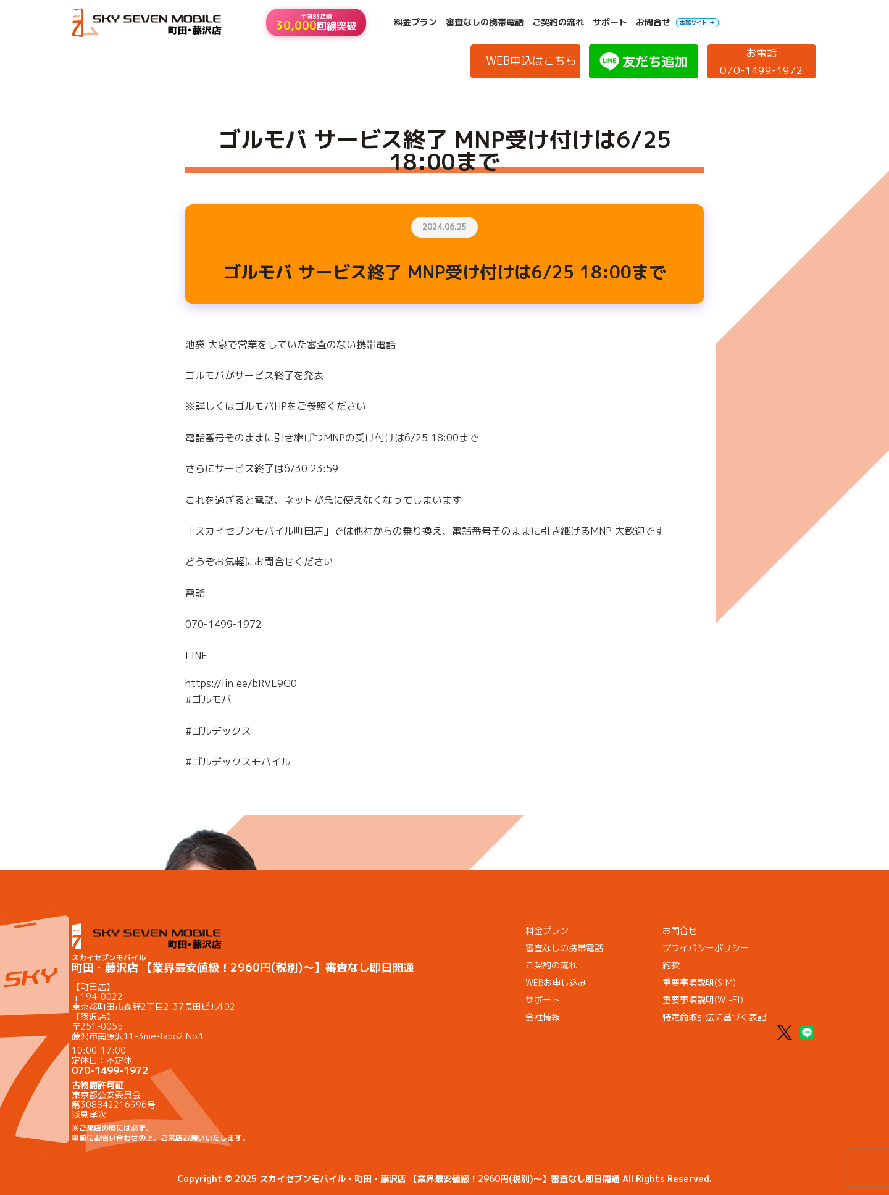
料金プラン (415, 22)
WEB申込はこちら (531, 61)
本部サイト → (697, 23)
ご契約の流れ (558, 22)
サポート (610, 22)
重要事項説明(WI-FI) (702, 1000)
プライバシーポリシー (705, 948)
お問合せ (653, 22)
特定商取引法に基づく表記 (714, 1017)
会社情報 (542, 1017)
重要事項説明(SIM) (699, 982)
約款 (671, 965)
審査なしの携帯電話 (485, 22)
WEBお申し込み (555, 982)
